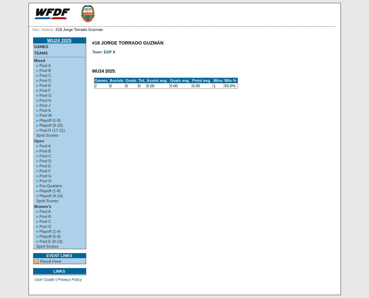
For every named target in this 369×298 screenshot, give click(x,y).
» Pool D (43, 80)
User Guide (44, 279)
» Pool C (43, 75)
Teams (41, 53)
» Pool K (43, 110)
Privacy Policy (70, 279)
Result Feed (50, 261)
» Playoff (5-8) (48, 236)
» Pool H (43, 100)
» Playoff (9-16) (49, 125)
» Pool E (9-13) (49, 241)
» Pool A (43, 65)
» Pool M (44, 115)
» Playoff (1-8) (48, 120)
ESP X (109, 52)
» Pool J (43, 105)
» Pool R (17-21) (50, 130)
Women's (42, 206)
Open (39, 141)
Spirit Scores (47, 135)
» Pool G (44, 95)
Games (41, 47)
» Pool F (43, 90)
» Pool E (43, 85)
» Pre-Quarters (49, 186)
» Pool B (43, 70)
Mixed (39, 60)
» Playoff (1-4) (48, 231)
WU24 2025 (59, 40)
